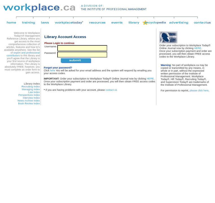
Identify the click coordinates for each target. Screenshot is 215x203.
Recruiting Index (30, 86)
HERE (150, 78)
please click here (199, 90)
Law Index (34, 92)
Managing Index (31, 89)
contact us (111, 90)
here (52, 70)
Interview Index (31, 97)
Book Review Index (29, 103)
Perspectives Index (29, 95)
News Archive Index (28, 100)
